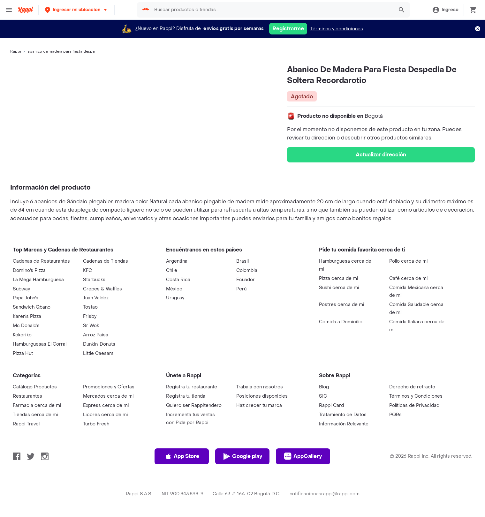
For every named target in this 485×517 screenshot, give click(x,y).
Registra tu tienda (185, 396)
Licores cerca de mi (105, 415)
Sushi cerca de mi (339, 288)
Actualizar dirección (381, 154)
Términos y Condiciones (416, 396)
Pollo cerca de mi (408, 261)
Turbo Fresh (96, 424)
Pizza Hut (23, 353)
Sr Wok (91, 326)
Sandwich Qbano (31, 307)
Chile (171, 270)
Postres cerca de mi (341, 305)
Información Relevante (343, 424)
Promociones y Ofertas (108, 387)
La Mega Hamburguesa (38, 280)
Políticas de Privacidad (414, 405)
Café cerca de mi (408, 278)
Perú (241, 289)
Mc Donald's (26, 326)
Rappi (15, 51)
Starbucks (94, 280)
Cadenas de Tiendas (105, 261)
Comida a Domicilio (340, 322)
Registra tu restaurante (191, 387)
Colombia (246, 270)
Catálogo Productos (35, 387)
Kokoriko (22, 335)
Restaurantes (27, 396)
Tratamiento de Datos (343, 415)
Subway (21, 289)
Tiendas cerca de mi (35, 415)
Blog (324, 387)
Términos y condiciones (336, 29)
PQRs (395, 415)
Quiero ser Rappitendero (194, 405)
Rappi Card (331, 405)
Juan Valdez (96, 298)
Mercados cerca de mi (108, 396)
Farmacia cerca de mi (37, 405)
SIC (323, 396)
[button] (76, 10)
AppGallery (303, 456)
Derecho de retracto (412, 387)
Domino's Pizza (29, 270)
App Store (181, 456)
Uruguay (175, 298)
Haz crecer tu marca (259, 405)
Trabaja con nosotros (259, 387)
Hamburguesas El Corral (39, 344)
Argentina (176, 261)
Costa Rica (178, 280)
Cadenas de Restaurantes (41, 261)
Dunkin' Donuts (99, 344)
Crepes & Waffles (102, 289)
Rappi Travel (26, 424)
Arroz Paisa (95, 335)
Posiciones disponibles (262, 396)
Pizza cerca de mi (338, 278)
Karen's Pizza (27, 316)
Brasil (242, 261)
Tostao (90, 307)
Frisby (89, 316)
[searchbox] (271, 10)
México (174, 289)
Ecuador (245, 280)
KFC (87, 270)
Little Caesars (98, 353)
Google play (242, 456)
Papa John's (25, 298)
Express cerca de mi (106, 405)
